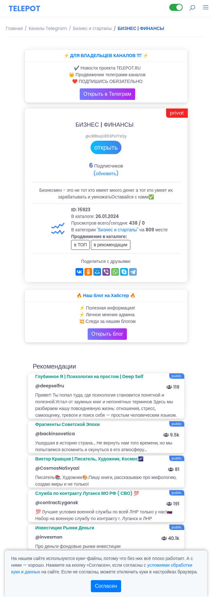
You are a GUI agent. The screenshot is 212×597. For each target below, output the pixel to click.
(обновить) (106, 173)
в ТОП (80, 245)
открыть (106, 147)
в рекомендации (111, 245)
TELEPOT (24, 8)
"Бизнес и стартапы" (117, 230)
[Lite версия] (176, 7)
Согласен (106, 586)
